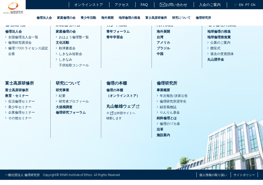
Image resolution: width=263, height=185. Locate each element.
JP (235, 4)
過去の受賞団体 (222, 54)
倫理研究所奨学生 (173, 101)
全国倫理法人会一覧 (23, 37)
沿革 (160, 129)
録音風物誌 (168, 107)
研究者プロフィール (74, 101)
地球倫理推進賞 (219, 37)
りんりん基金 (170, 112)
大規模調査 (64, 107)
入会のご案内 (210, 5)
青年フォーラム (118, 31)
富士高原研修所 (156, 18)
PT (247, 4)
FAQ (144, 5)
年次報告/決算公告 (174, 96)
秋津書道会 (67, 48)
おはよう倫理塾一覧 (74, 37)
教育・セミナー (17, 96)
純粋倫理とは (167, 118)
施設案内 (163, 135)
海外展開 (107, 18)
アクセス (122, 5)
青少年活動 (88, 18)
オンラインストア (88, 5)
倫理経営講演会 (20, 42)
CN (253, 4)
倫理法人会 (44, 18)
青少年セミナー (20, 107)
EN (241, 4)
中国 (160, 54)
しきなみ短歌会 (70, 54)
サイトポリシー (244, 175)
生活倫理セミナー (21, 101)
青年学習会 (114, 37)
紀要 (62, 96)
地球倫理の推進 (129, 18)
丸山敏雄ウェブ (123, 106)
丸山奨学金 (215, 59)
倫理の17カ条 (170, 124)
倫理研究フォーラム (71, 112)
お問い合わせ (173, 5)
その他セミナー (20, 118)
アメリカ (163, 42)
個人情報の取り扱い (213, 175)
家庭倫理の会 (66, 18)
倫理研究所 (203, 18)
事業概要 (163, 90)
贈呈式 (215, 48)
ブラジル (163, 48)
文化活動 (62, 42)
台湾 (160, 37)
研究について (181, 18)
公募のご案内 (220, 42)
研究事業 (62, 90)
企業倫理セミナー (21, 112)
